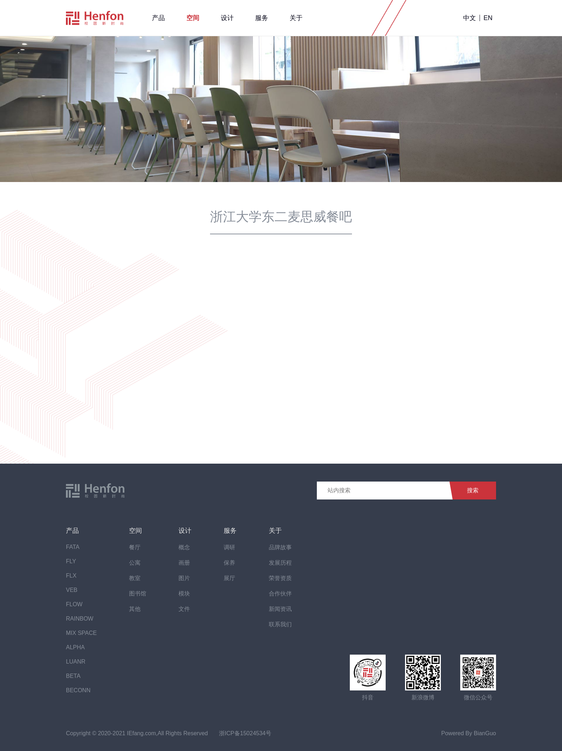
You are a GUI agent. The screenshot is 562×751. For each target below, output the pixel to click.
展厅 (229, 578)
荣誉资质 (280, 578)
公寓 (134, 563)
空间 (192, 17)
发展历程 (280, 563)
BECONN (78, 690)
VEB (71, 590)
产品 (158, 17)
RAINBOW (79, 619)
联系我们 (280, 624)
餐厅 (134, 547)
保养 (229, 563)
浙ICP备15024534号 (245, 733)
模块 (184, 593)
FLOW (74, 604)
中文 (469, 18)
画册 (184, 563)
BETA (73, 676)
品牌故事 (280, 547)
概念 (184, 547)
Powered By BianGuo (468, 733)
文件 (184, 609)
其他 (134, 609)
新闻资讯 (280, 609)
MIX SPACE (81, 633)
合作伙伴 (280, 593)
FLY (71, 561)
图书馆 (137, 593)
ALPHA (75, 647)
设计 (227, 17)
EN (488, 18)
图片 (184, 578)
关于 (296, 17)
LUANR (75, 662)
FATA (73, 547)
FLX (71, 576)
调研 (229, 547)
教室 (134, 578)
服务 (261, 17)
